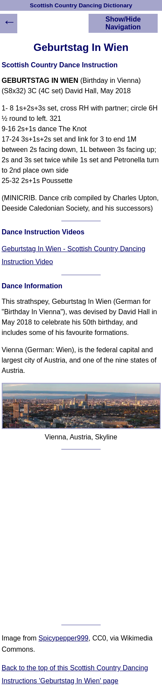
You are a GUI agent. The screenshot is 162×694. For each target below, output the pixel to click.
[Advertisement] (81, 537)
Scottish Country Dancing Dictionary (81, 5)
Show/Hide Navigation (123, 23)
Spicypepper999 (63, 638)
